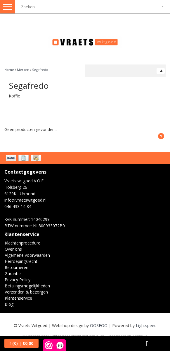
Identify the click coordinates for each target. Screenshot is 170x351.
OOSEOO (98, 325)
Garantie (13, 273)
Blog (9, 304)
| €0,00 (21, 343)
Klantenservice (18, 298)
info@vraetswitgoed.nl (25, 200)
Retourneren (16, 267)
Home (9, 69)
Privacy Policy (17, 279)
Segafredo (40, 69)
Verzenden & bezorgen (26, 292)
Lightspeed (146, 325)
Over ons (13, 249)
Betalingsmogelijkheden (27, 286)
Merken (23, 69)
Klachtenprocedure (22, 243)
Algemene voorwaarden (27, 255)
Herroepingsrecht (21, 261)
